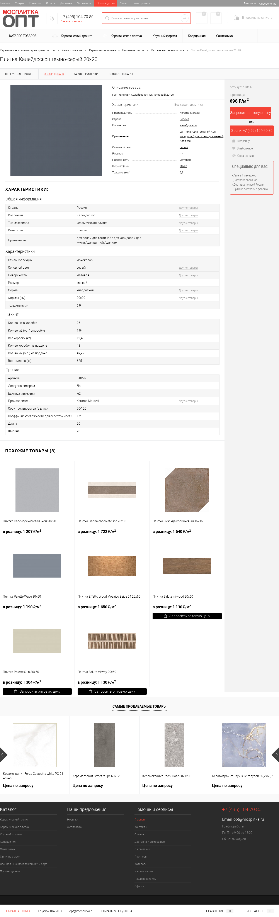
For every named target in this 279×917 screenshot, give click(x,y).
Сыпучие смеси (10, 852)
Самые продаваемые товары (139, 702)
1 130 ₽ (172, 603)
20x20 (183, 166)
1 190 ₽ (22, 603)
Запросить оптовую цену (187, 612)
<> (181, 153)
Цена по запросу (18, 782)
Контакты (35, 3)
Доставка (66, 3)
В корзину (241, 141)
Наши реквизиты (145, 875)
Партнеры (140, 852)
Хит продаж (74, 823)
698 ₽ (239, 98)
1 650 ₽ (97, 603)
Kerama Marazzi (190, 112)
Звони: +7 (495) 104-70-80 (251, 131)
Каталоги (140, 860)
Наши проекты (141, 3)
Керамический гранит (72, 36)
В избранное (242, 148)
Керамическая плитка (122, 36)
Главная (5, 3)
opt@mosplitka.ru (248, 815)
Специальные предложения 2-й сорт (23, 860)
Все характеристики (188, 104)
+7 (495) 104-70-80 (77, 16)
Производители (10, 867)
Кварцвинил (197, 36)
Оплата (50, 3)
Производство (106, 3)
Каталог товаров (22, 36)
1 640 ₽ (172, 527)
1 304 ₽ (22, 678)
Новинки (72, 815)
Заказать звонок (72, 21)
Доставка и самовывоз (149, 838)
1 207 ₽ (22, 527)
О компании (84, 3)
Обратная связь (16, 911)
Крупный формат (165, 36)
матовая (185, 159)
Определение (267, 3)
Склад (123, 3)
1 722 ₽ (97, 527)
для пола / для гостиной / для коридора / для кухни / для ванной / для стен (201, 136)
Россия (184, 119)
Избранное (256, 911)
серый (184, 147)
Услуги (19, 3)
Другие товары (188, 207)
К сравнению (243, 155)
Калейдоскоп (188, 125)
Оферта (139, 882)
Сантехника (224, 36)
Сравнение (216, 911)
